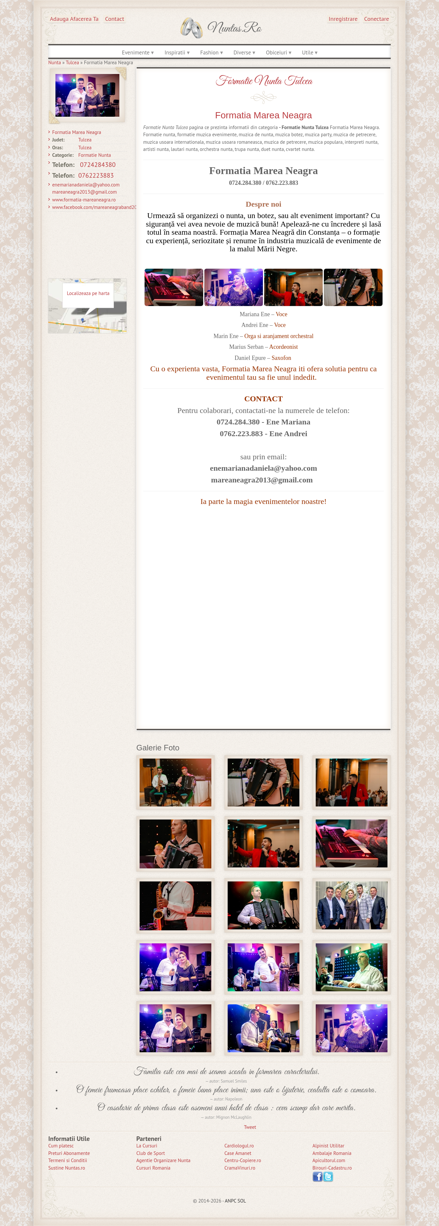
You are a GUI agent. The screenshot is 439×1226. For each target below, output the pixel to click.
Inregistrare (343, 18)
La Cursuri (146, 1146)
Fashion (209, 52)
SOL (241, 1201)
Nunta (54, 62)
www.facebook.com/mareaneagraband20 (94, 207)
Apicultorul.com (328, 1160)
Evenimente (136, 52)
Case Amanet (237, 1153)
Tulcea (72, 62)
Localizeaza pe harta (88, 293)
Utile (307, 52)
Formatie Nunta (94, 155)
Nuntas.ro (234, 29)
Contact (114, 18)
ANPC (230, 1201)
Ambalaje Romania (331, 1153)
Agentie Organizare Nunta (163, 1160)
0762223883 (96, 175)
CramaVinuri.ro (239, 1168)
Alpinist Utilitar (328, 1146)
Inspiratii (174, 52)
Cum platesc (61, 1146)
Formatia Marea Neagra (76, 132)
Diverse (242, 52)
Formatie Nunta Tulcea (263, 81)
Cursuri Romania (153, 1168)
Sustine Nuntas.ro (66, 1168)
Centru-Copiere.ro (242, 1160)
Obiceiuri (276, 52)
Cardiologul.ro (239, 1146)
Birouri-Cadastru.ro (332, 1168)
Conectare (376, 18)
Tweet (250, 1127)
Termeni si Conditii (67, 1160)
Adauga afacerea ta (74, 18)
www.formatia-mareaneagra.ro (84, 200)
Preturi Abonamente (69, 1153)
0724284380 (97, 164)
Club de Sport (150, 1153)
